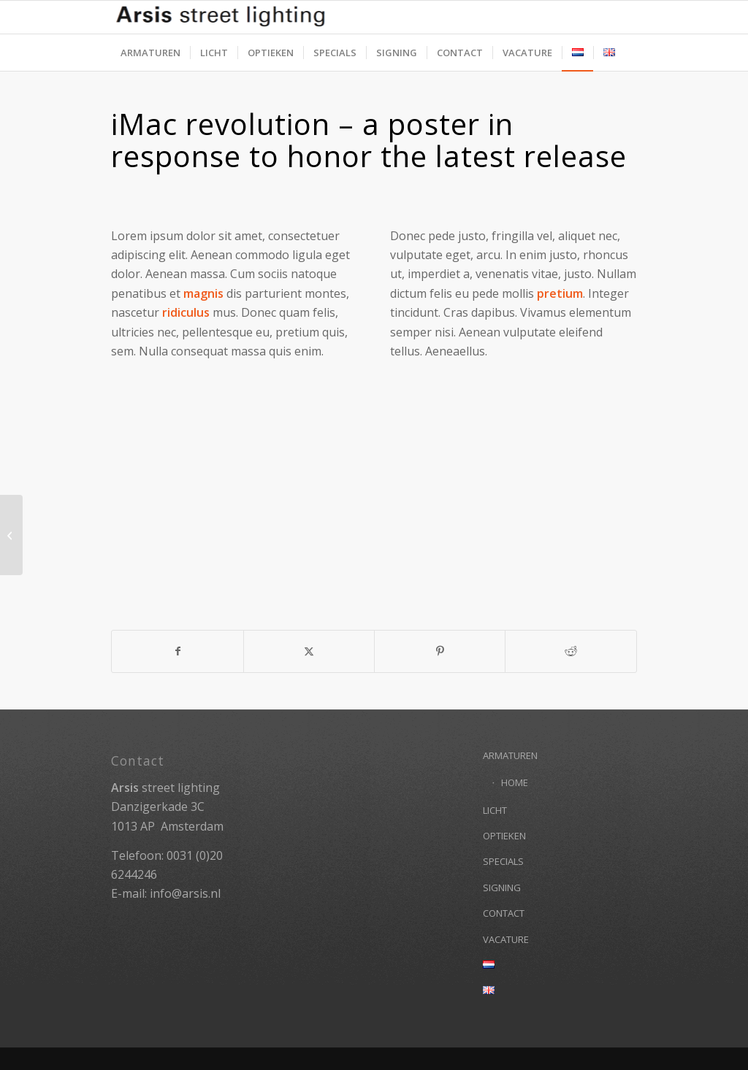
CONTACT (503, 913)
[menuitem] (150, 52)
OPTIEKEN (504, 835)
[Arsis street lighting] (373, 17)
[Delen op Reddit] (570, 651)
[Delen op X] (309, 651)
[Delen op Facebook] (177, 651)
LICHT (495, 810)
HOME (514, 782)
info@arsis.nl (185, 893)
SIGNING (502, 887)
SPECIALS (503, 861)
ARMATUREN (510, 755)
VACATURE (506, 939)
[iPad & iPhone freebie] (11, 535)
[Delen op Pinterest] (440, 651)
